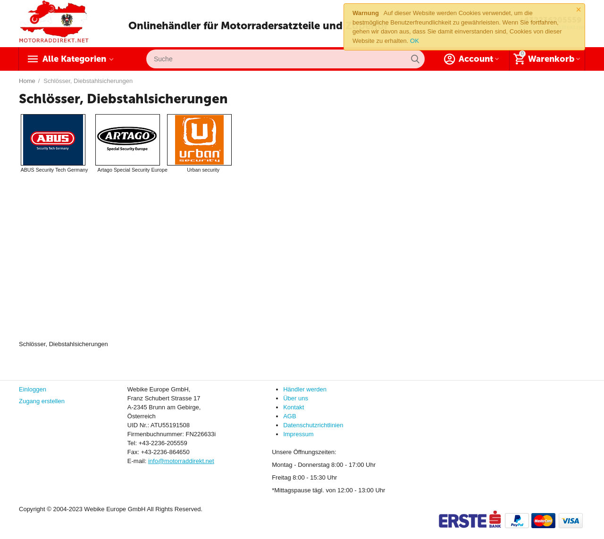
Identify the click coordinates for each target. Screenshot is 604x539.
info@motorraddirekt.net (181, 460)
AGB (289, 416)
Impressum (298, 434)
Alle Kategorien (74, 59)
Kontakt (293, 407)
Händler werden (305, 389)
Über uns (295, 398)
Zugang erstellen (42, 401)
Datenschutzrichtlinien (313, 425)
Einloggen (32, 389)
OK (414, 40)
